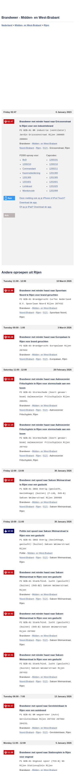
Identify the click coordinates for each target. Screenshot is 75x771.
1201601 (27, 182)
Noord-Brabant (27, 148)
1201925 (53, 186)
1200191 (53, 160)
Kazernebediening (31, 173)
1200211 (53, 168)
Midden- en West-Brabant (28, 25)
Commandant (29, 168)
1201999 (53, 190)
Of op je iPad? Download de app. (36, 207)
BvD (25, 160)
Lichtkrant (27, 186)
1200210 (27, 164)
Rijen (46, 25)
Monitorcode (29, 190)
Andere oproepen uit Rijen (22, 272)
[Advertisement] (37, 68)
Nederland (7, 25)
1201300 (53, 173)
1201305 (27, 177)
